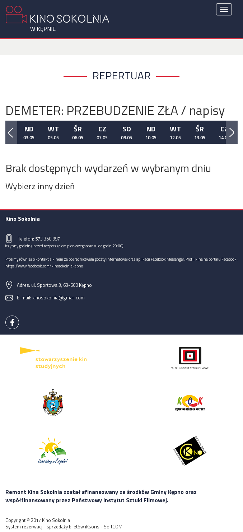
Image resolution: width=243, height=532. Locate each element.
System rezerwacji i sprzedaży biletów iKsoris (52, 526)
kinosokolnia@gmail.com (58, 297)
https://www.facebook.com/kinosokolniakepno (44, 266)
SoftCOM (113, 526)
